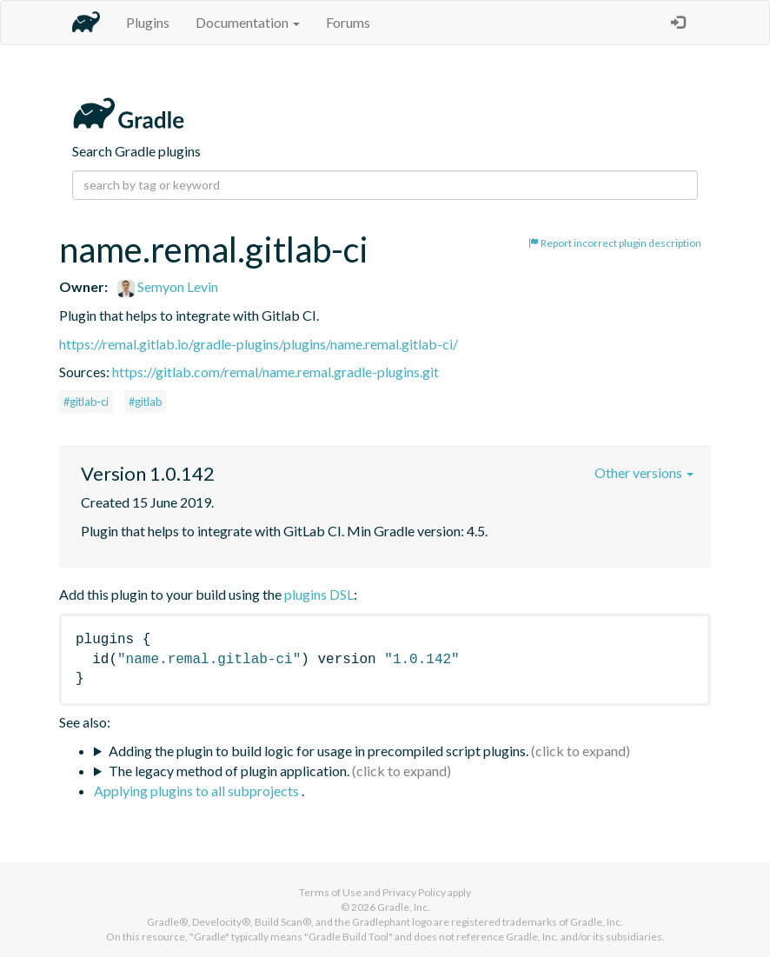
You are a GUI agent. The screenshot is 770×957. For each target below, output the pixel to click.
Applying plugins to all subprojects (198, 790)
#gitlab (145, 402)
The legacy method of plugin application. (229, 770)
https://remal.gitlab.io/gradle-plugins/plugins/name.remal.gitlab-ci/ (258, 344)
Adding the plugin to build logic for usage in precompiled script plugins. (318, 750)
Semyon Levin (167, 286)
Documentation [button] (248, 22)
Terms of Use (330, 892)
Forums (348, 22)
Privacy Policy (414, 892)
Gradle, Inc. (403, 907)
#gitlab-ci (86, 402)
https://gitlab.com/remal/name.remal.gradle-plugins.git (275, 371)
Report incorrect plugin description (614, 242)
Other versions (644, 472)
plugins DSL (319, 594)
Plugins (147, 22)
